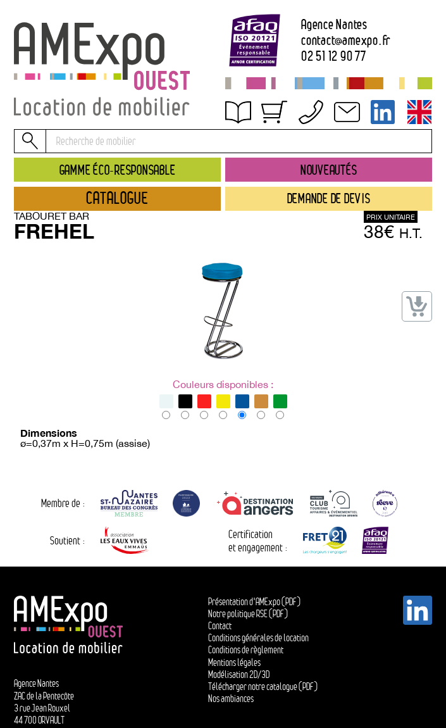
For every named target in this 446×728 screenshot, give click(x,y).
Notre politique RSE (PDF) (248, 614)
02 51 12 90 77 (333, 56)
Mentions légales (234, 662)
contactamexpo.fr (345, 40)
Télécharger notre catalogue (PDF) (263, 687)
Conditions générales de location (258, 638)
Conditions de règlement (245, 650)
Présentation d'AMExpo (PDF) (254, 602)
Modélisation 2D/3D (238, 674)
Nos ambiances (231, 699)
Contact (220, 626)
